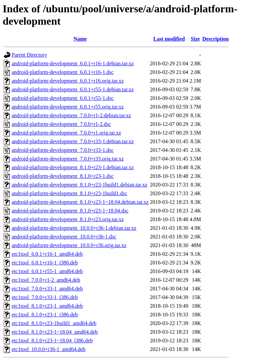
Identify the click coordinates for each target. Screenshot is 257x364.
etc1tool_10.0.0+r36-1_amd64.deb (49, 349)
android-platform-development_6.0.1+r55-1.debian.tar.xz (73, 89)
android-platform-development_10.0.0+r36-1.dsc (64, 236)
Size (195, 39)
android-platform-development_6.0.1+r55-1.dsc (63, 98)
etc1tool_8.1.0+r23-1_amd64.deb (47, 306)
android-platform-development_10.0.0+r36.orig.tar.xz (69, 245)
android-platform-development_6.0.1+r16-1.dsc (63, 72)
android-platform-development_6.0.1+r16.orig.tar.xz (68, 81)
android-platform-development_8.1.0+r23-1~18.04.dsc (70, 210)
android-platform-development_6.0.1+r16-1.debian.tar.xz (73, 63)
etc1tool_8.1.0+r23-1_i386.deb (45, 314)
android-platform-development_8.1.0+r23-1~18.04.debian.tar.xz (80, 202)
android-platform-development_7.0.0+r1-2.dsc (61, 124)
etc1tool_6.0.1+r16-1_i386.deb (45, 262)
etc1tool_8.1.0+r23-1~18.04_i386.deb (52, 340)
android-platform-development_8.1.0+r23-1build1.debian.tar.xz (79, 184)
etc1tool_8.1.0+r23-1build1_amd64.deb (54, 323)
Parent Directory (29, 55)
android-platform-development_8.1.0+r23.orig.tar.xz (68, 219)
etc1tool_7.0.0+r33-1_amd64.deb (47, 288)
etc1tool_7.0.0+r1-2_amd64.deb (46, 280)
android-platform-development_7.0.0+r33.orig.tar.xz (68, 159)
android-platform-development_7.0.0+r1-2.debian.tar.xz (71, 115)
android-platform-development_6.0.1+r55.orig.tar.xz (68, 107)
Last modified (169, 39)
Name (80, 39)
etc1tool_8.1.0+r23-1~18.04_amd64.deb (55, 332)
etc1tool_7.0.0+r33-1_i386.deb (45, 297)
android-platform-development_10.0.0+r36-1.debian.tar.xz (74, 228)
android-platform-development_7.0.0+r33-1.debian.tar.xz (73, 141)
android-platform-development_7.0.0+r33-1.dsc (63, 150)
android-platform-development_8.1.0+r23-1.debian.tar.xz (73, 167)
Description (215, 39)
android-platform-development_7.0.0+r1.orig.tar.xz (66, 133)
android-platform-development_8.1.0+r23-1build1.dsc (69, 193)
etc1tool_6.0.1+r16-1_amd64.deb (47, 254)
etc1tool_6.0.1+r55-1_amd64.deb (47, 271)
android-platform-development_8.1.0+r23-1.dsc (63, 176)
